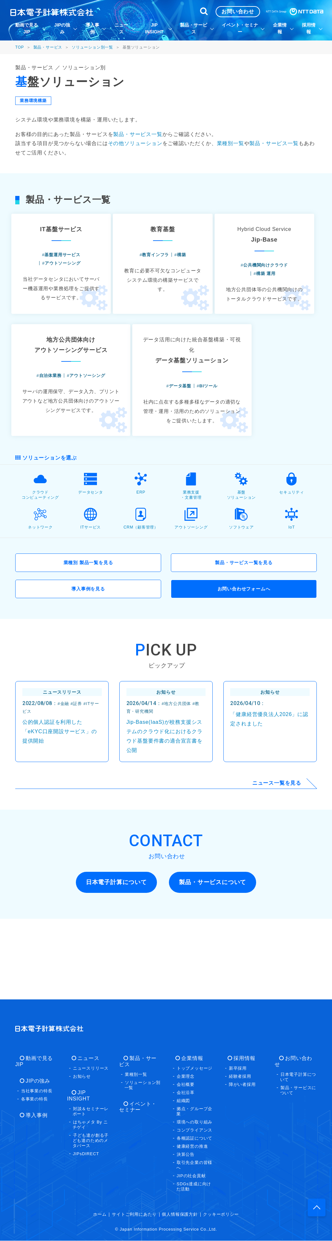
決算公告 (186, 1155)
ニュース (84, 1059)
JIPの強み (33, 1075)
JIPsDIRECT (86, 1148)
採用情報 (240, 1059)
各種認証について (194, 1138)
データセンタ (90, 556)
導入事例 (32, 1109)
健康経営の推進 (192, 1146)
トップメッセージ (194, 1068)
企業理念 (186, 1077)
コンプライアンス (194, 1130)
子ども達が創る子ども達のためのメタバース (91, 1135)
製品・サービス (48, 47)
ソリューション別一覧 (92, 47)
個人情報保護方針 (179, 1215)
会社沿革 (186, 1093)
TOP (19, 47)
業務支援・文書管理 (191, 559)
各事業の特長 (34, 1093)
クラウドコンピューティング (40, 559)
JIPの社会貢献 (191, 1176)
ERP (140, 556)
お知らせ (82, 1077)
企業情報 (187, 1059)
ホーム (99, 1215)
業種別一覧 (230, 143)
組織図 (183, 1101)
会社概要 (186, 1085)
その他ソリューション (135, 143)
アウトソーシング (191, 592)
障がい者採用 (242, 1085)
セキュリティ (291, 556)
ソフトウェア (241, 592)
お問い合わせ (296, 1059)
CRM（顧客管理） (141, 592)
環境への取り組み (194, 1122)
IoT (291, 592)
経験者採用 (240, 1077)
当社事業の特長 (37, 1085)
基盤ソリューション (241, 559)
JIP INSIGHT (89, 1093)
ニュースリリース (91, 1068)
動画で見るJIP (39, 1059)
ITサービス (90, 592)
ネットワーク (40, 592)
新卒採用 (238, 1068)
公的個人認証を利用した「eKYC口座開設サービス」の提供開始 (59, 809)
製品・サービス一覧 (137, 134)
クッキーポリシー (221, 1215)
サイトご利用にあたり (134, 1215)
